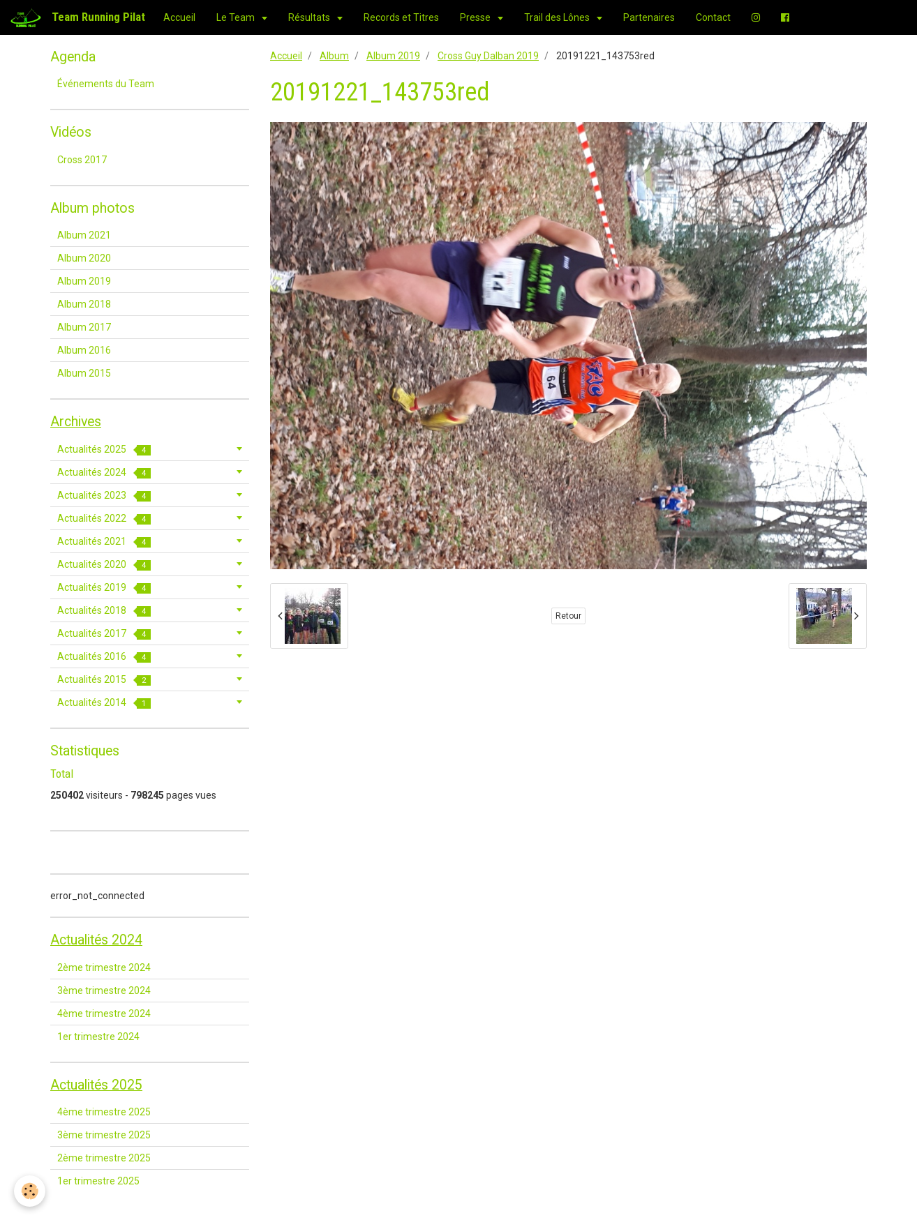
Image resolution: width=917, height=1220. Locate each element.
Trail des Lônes (558, 17)
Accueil (179, 17)
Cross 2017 (82, 159)
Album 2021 (84, 235)
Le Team (236, 17)
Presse (476, 17)
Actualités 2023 (104, 496)
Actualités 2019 (104, 588)
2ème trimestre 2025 (104, 1157)
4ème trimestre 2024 (104, 1013)
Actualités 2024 (104, 473)
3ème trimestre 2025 (104, 1134)
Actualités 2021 (104, 542)
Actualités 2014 (104, 703)
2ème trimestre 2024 (104, 967)
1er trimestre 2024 (98, 1036)
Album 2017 (84, 327)
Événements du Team (105, 83)
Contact (713, 17)
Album (334, 55)
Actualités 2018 (104, 611)
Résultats (310, 17)
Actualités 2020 (104, 565)
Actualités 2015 (104, 680)
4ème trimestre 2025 (104, 1111)
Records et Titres (401, 17)
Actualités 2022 (104, 519)
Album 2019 (393, 55)
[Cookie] (29, 1191)
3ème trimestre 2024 (104, 990)
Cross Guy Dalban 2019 (488, 55)
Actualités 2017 (104, 634)
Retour (568, 616)
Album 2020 (84, 258)
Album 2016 (84, 350)
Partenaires (649, 17)
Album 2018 (84, 304)
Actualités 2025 (104, 449)
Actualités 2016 (104, 657)
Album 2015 (84, 373)
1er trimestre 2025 (98, 1181)
